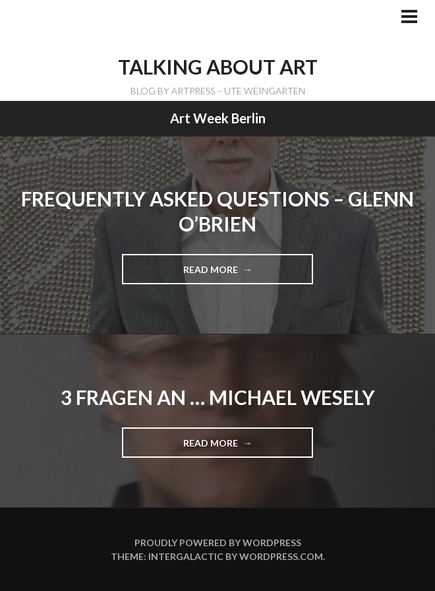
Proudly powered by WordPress (217, 542)
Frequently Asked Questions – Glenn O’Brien (217, 211)
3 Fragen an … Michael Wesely (218, 397)
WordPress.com (281, 556)
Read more (215, 274)
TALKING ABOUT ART (218, 66)
